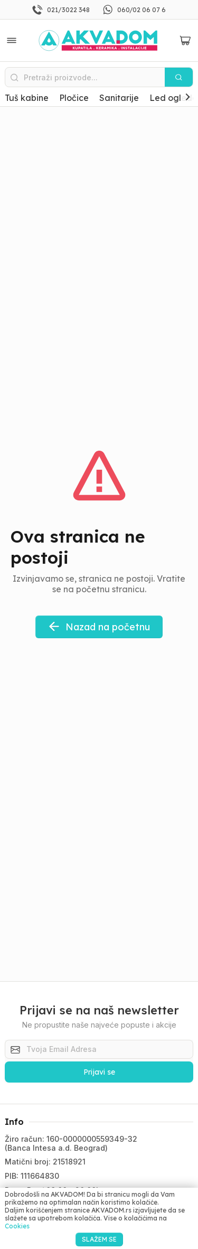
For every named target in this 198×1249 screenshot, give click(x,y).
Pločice (74, 97)
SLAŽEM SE (99, 1239)
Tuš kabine (27, 97)
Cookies (17, 1226)
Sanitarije (119, 97)
